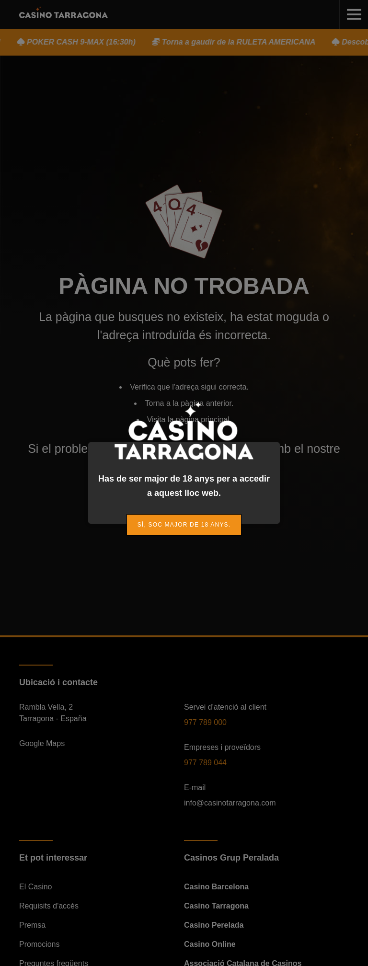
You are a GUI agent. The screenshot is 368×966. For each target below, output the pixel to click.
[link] (184, 525)
